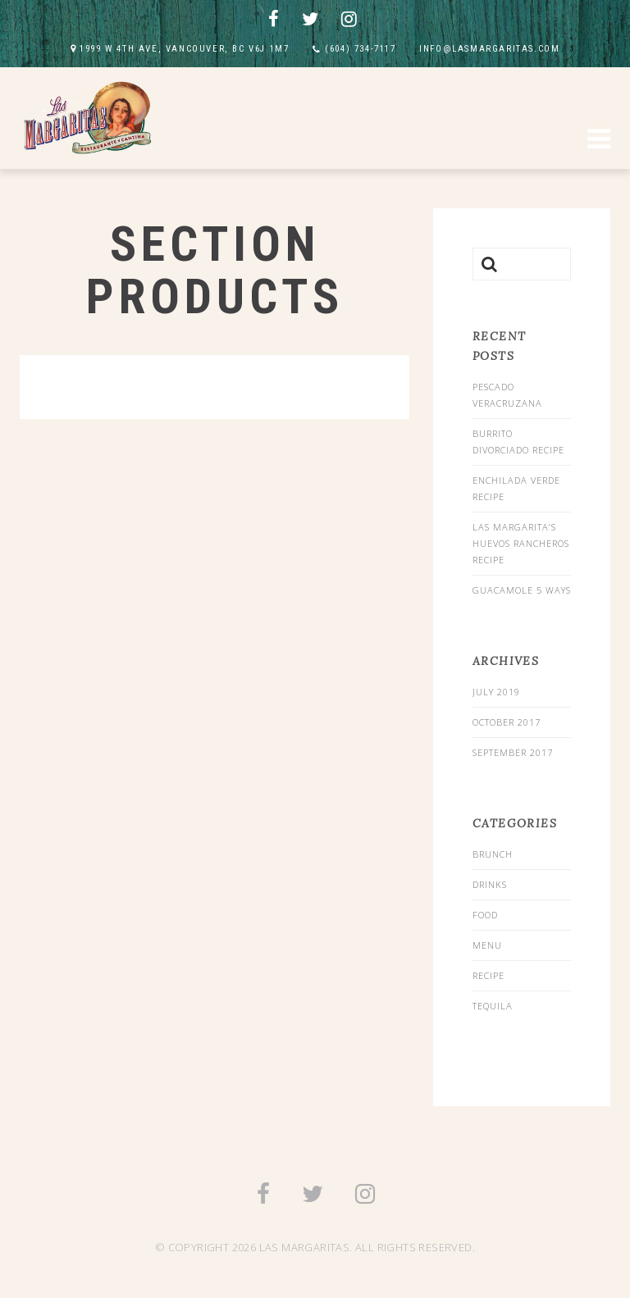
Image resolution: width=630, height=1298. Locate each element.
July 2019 (496, 691)
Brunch (492, 854)
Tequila (492, 1006)
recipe (488, 975)
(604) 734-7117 (360, 48)
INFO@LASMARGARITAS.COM (489, 48)
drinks (489, 884)
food (485, 915)
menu (487, 945)
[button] (598, 141)
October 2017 (506, 722)
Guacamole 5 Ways (521, 590)
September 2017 (512, 752)
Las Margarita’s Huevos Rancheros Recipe (520, 543)
